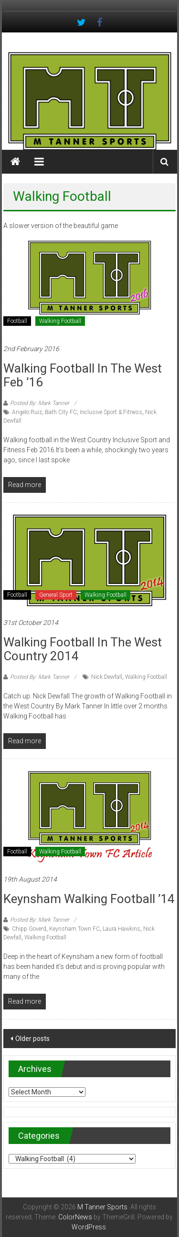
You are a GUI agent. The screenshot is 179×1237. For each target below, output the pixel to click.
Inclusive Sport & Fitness (111, 412)
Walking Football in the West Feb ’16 (82, 375)
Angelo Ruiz (27, 412)
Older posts (32, 1038)
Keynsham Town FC (74, 928)
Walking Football (60, 321)
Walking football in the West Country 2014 (82, 649)
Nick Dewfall (106, 677)
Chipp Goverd (29, 928)
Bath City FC (61, 412)
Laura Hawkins (121, 928)
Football (17, 321)
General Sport (56, 595)
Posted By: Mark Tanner (39, 403)
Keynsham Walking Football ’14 (89, 899)
